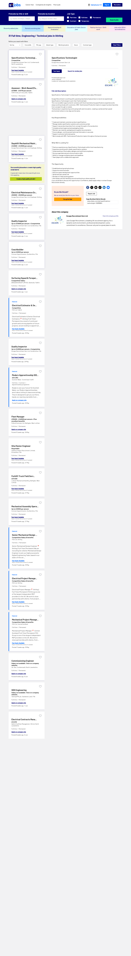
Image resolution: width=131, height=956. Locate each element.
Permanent (95, 17)
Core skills (28, 45)
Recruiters (117, 5)
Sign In (107, 5)
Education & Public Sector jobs (76, 28)
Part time (72, 17)
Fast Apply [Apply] (56, 71)
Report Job (91, 193)
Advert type (49, 45)
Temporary (83, 21)
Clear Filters (117, 45)
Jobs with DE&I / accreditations (120, 28)
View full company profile (110, 216)
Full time (83, 17)
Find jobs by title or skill (18, 14)
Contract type (87, 45)
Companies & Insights (43, 5)
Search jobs (114, 20)
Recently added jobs (11, 28)
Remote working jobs (32, 28)
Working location (63, 45)
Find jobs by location (46, 14)
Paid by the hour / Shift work (98, 28)
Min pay (38, 45)
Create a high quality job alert (26, 179)
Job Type (71, 14)
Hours (76, 45)
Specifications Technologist (64, 58)
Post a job (56, 5)
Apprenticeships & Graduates (54, 28)
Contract (71, 21)
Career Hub (30, 5)
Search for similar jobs (75, 71)
